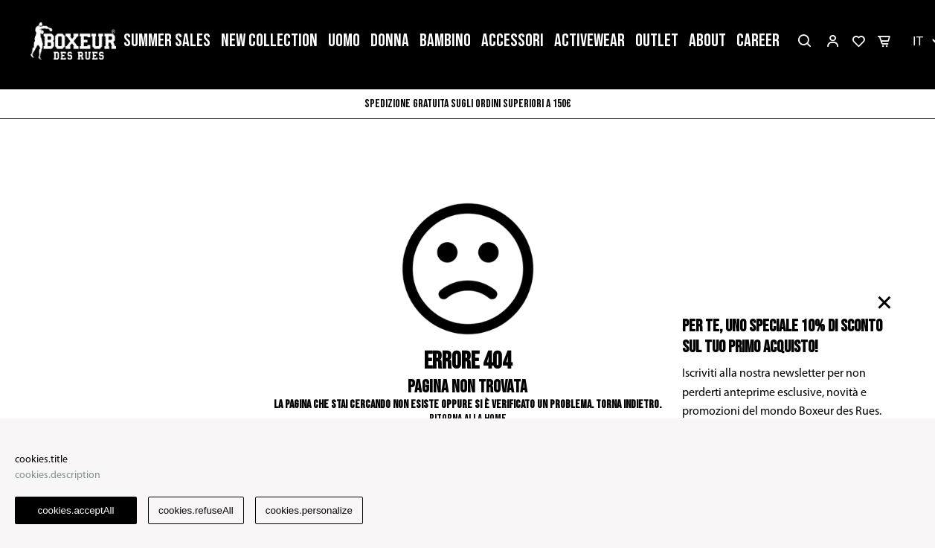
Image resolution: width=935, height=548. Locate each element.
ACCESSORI (512, 40)
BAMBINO (445, 40)
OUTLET (656, 40)
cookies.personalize (309, 510)
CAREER (758, 40)
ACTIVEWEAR (589, 40)
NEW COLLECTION (269, 40)
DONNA (389, 40)
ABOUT (707, 40)
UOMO (344, 40)
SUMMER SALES (167, 40)
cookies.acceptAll (76, 510)
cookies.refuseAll (196, 510)
